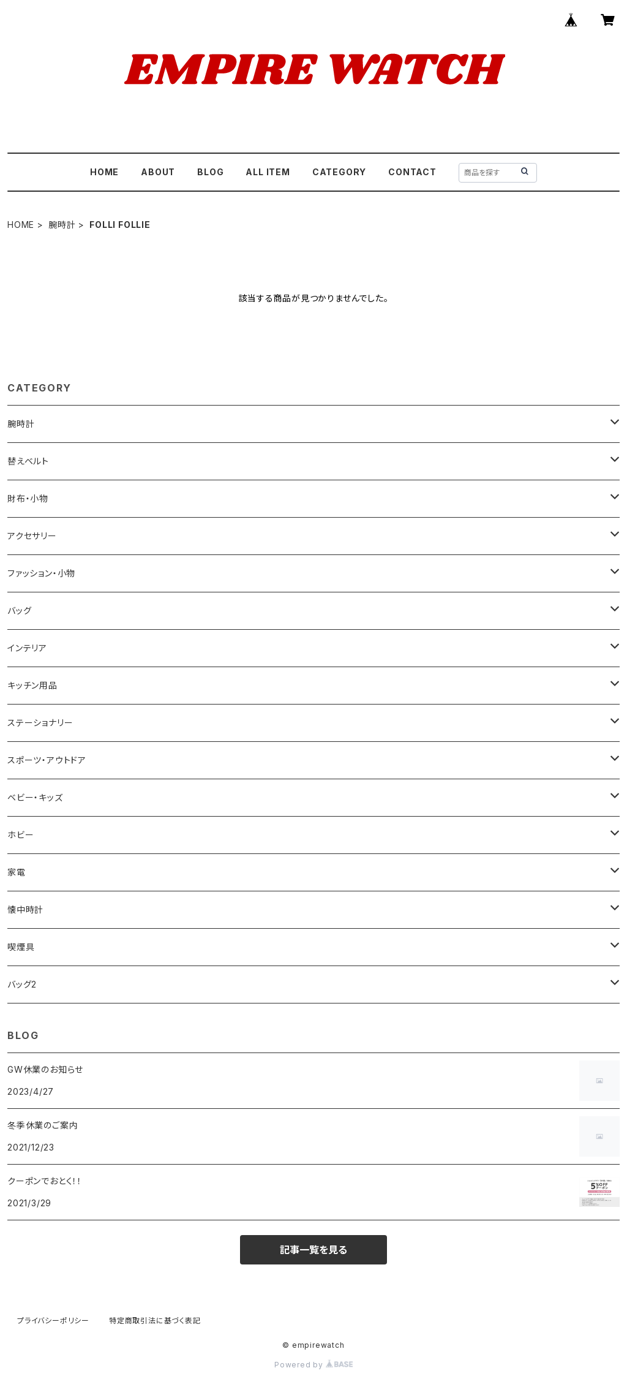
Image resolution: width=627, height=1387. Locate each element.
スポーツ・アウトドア (46, 760)
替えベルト (28, 461)
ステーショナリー (40, 722)
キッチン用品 (32, 685)
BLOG (210, 172)
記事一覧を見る (313, 1250)
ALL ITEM (268, 172)
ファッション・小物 (41, 573)
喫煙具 (20, 947)
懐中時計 (25, 909)
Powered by (313, 1364)
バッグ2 (22, 984)
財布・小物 (27, 498)
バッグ (19, 610)
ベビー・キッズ (35, 797)
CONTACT (412, 172)
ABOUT (158, 172)
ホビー (20, 835)
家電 (16, 872)
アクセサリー (32, 536)
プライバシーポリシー (53, 1320)
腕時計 (61, 224)
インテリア (27, 648)
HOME (104, 172)
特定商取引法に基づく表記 (155, 1320)
